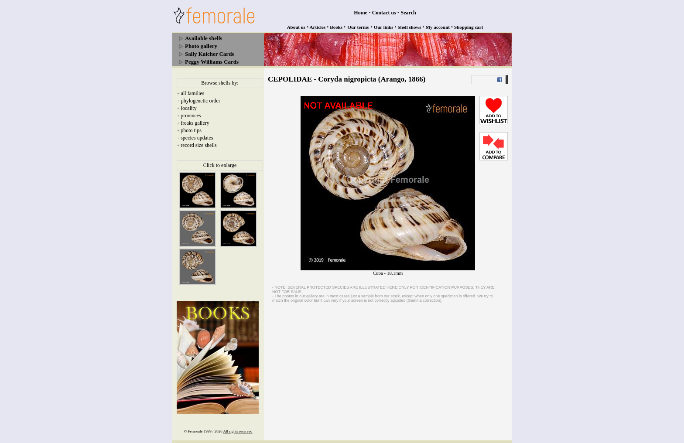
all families (193, 93)
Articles (318, 27)
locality (189, 108)
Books (336, 27)
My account (438, 27)
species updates (197, 138)
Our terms (358, 27)
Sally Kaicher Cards (209, 54)
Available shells (203, 38)
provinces (191, 115)
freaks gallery (195, 123)
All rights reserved (238, 431)
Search (408, 13)
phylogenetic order (200, 101)
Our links (383, 27)
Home (360, 13)
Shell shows (409, 27)
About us (296, 27)
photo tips (191, 130)
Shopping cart (468, 27)
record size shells (199, 145)
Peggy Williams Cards (212, 61)
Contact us (384, 13)
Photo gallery (201, 46)
